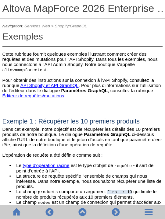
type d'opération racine (46, 165)
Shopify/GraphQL (71, 26)
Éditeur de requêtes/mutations (33, 95)
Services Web (37, 26)
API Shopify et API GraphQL (49, 85)
